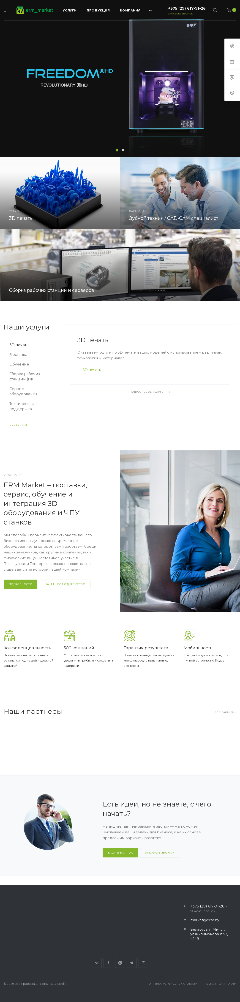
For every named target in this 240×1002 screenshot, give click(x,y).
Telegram (132, 963)
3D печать (92, 340)
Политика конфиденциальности (172, 983)
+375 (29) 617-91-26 (187, 8)
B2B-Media (58, 983)
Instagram (120, 963)
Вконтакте (97, 963)
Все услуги (18, 424)
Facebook (108, 963)
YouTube (143, 963)
